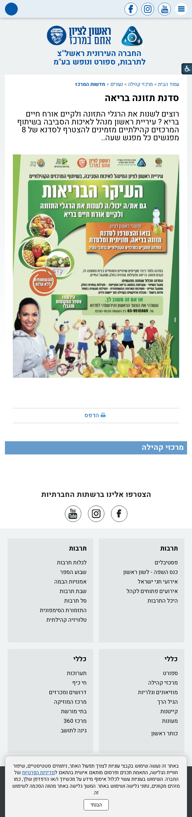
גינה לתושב (74, 730)
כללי (171, 659)
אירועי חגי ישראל (158, 582)
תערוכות (77, 673)
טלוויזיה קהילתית (66, 620)
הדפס (92, 415)
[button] (181, 9)
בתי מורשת (74, 711)
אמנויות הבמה (70, 582)
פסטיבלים (166, 562)
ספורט (170, 673)
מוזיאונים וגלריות (158, 692)
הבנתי (96, 804)
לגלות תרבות (72, 562)
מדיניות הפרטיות (38, 772)
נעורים (116, 84)
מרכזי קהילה (140, 84)
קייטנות (169, 711)
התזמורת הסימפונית (63, 610)
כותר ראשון (164, 733)
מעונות (170, 721)
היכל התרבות (163, 601)
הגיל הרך (167, 702)
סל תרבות (75, 601)
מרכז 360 (75, 721)
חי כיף (79, 683)
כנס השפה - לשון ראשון (150, 572)
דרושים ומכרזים (68, 692)
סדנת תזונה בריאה (142, 98)
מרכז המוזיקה (70, 702)
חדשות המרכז (90, 84)
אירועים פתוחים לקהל (152, 591)
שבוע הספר (73, 572)
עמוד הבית (168, 84)
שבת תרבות (73, 591)
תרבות (169, 548)
